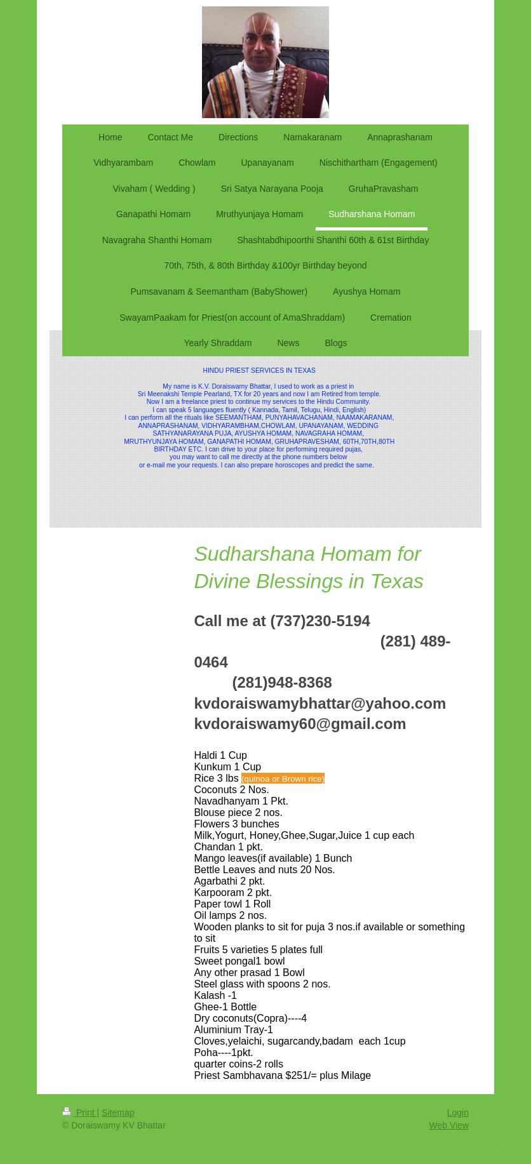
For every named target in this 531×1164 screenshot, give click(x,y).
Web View (449, 1125)
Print (79, 1112)
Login (458, 1112)
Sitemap (118, 1112)
